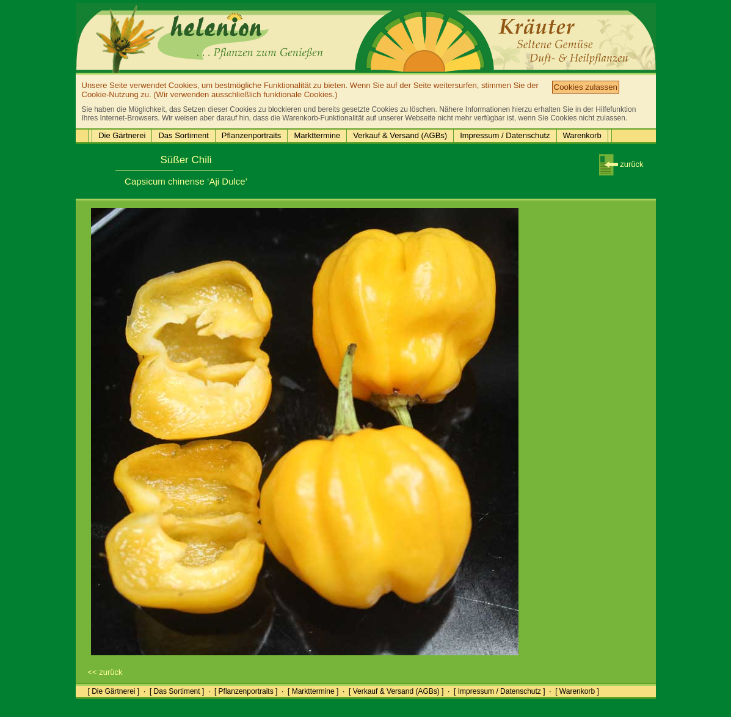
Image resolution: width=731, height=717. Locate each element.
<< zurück (105, 672)
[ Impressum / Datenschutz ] (499, 691)
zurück (621, 164)
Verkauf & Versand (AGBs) (400, 135)
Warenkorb (582, 135)
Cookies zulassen (585, 87)
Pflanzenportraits (252, 135)
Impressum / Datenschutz (505, 135)
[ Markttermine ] (313, 691)
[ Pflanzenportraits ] (245, 691)
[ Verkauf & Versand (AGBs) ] (396, 691)
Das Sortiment (183, 135)
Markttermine (317, 135)
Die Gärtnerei (121, 135)
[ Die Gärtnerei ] (114, 691)
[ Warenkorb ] (577, 691)
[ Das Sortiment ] (177, 691)
